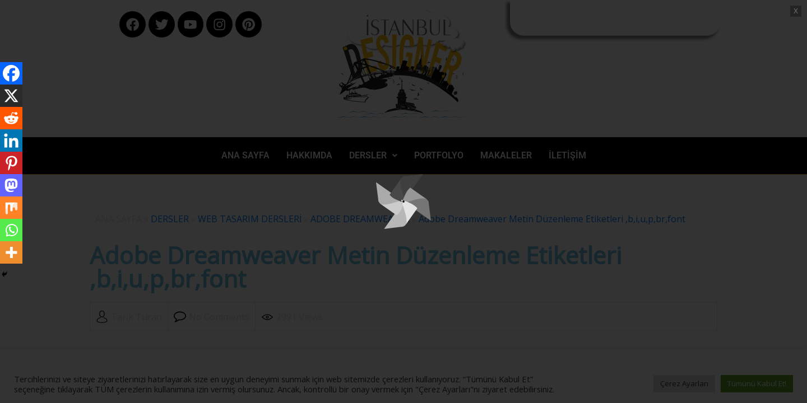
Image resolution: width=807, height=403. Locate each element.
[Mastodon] (11, 185)
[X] (11, 96)
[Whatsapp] (11, 230)
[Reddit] (11, 118)
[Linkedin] (11, 140)
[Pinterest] (11, 163)
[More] (11, 252)
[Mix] (11, 207)
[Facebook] (11, 73)
